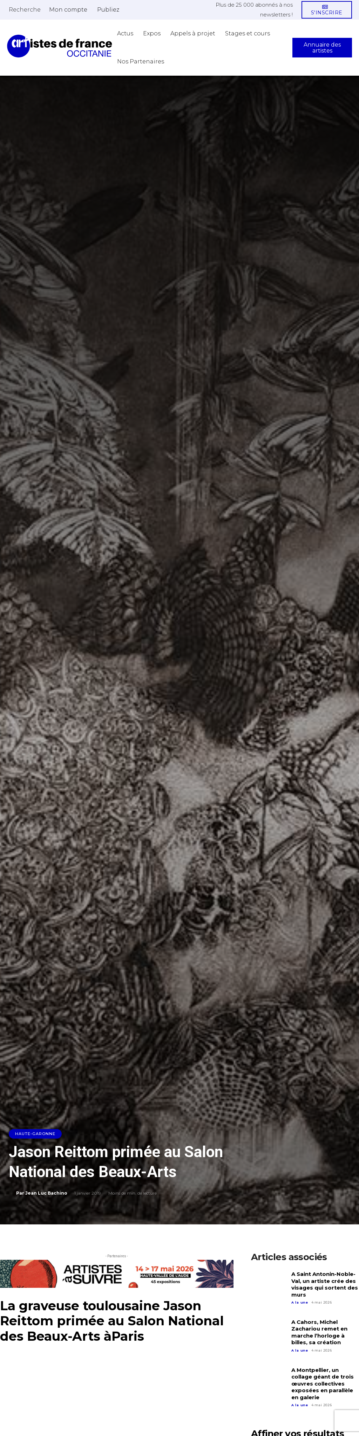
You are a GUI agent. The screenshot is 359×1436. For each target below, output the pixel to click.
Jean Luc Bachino (46, 1193)
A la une (299, 1302)
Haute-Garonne (35, 1134)
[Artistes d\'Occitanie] (59, 46)
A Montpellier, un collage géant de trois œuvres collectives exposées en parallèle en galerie (322, 1384)
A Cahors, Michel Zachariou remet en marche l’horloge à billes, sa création (319, 1332)
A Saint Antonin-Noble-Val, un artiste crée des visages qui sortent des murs (324, 1284)
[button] (25, 9)
